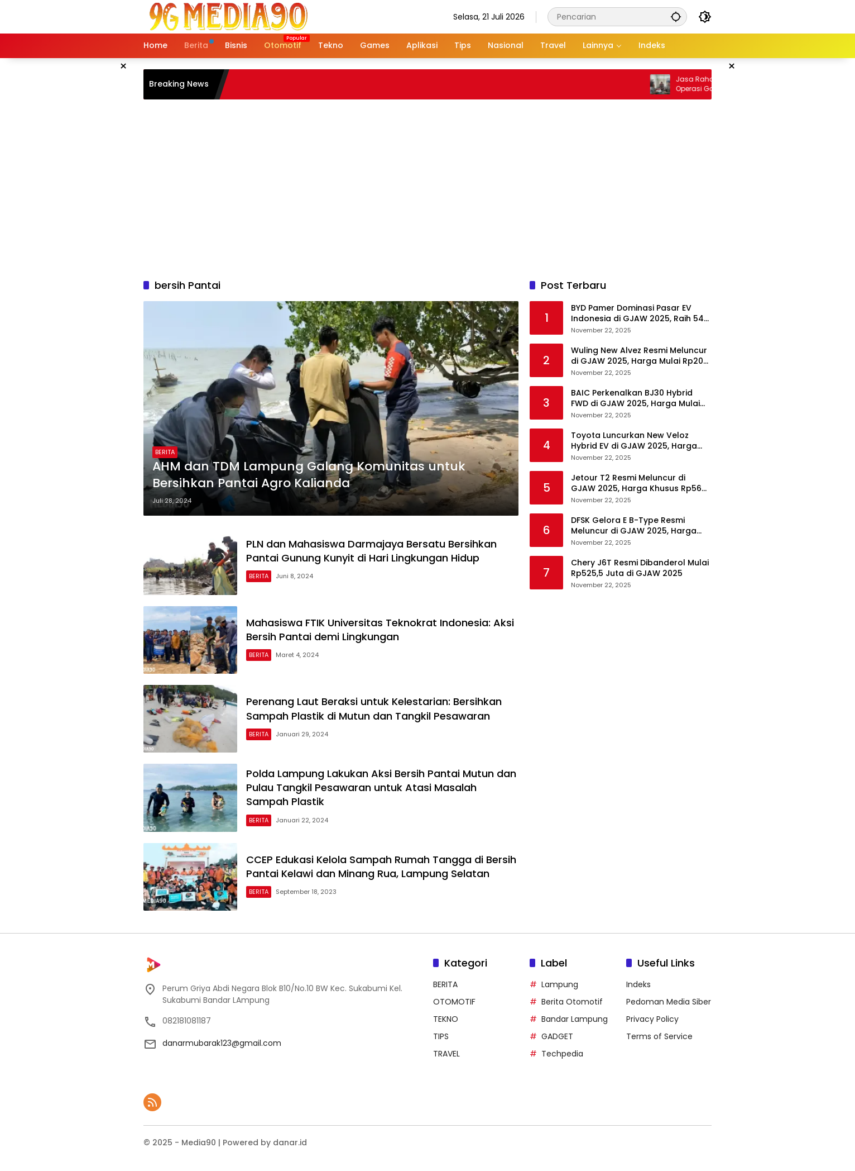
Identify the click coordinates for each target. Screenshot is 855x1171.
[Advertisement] (427, 189)
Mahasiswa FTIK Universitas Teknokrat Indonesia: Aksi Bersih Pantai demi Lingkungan (380, 630)
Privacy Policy (652, 1019)
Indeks (638, 984)
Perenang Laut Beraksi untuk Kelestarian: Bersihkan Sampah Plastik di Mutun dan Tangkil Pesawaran (374, 708)
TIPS (441, 1036)
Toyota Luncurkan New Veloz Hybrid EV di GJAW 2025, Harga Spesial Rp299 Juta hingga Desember (634, 441)
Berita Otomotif (572, 1001)
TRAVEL (446, 1053)
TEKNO (445, 1019)
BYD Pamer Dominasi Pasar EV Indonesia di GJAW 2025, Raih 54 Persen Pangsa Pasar (637, 314)
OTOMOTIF (454, 1001)
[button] (676, 16)
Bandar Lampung (574, 1019)
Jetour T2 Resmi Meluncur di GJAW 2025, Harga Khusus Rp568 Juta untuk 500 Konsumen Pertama (639, 483)
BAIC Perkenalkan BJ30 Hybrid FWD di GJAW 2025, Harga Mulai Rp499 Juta (635, 399)
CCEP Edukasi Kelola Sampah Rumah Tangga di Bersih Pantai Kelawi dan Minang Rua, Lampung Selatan (381, 866)
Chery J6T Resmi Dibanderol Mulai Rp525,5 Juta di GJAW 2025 (640, 568)
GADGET (557, 1036)
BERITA (165, 452)
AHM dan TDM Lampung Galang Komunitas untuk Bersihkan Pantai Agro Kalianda (308, 475)
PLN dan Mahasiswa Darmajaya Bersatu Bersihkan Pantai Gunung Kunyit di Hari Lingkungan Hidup (371, 551)
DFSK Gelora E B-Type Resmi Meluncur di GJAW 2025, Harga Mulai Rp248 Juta (634, 526)
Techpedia (562, 1053)
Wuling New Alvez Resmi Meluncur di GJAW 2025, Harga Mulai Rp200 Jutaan (639, 356)
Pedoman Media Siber (668, 1001)
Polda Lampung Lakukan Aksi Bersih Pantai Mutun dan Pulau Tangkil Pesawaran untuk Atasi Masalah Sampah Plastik (381, 787)
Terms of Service (659, 1036)
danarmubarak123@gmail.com (221, 1043)
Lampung (559, 984)
